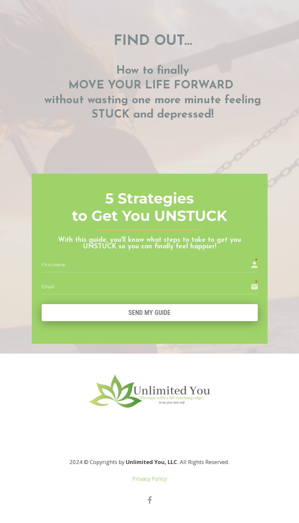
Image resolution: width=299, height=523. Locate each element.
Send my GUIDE (149, 313)
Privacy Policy (149, 479)
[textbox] (152, 83)
